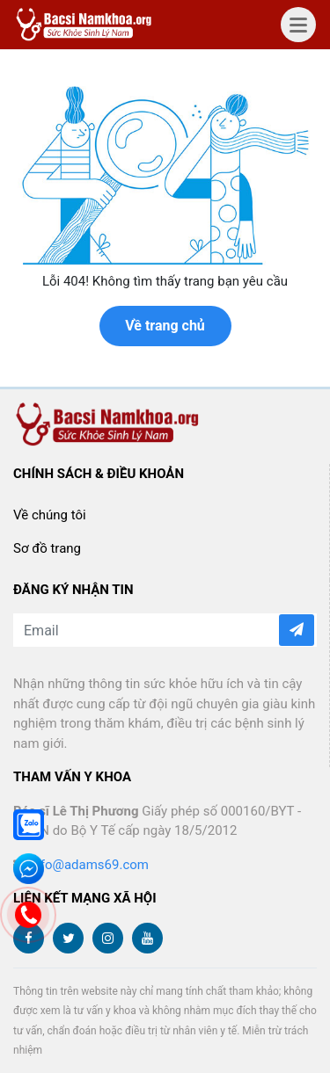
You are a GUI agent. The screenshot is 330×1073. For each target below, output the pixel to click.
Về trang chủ (165, 325)
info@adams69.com (89, 865)
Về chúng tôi (49, 515)
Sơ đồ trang (47, 548)
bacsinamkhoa (86, 24)
